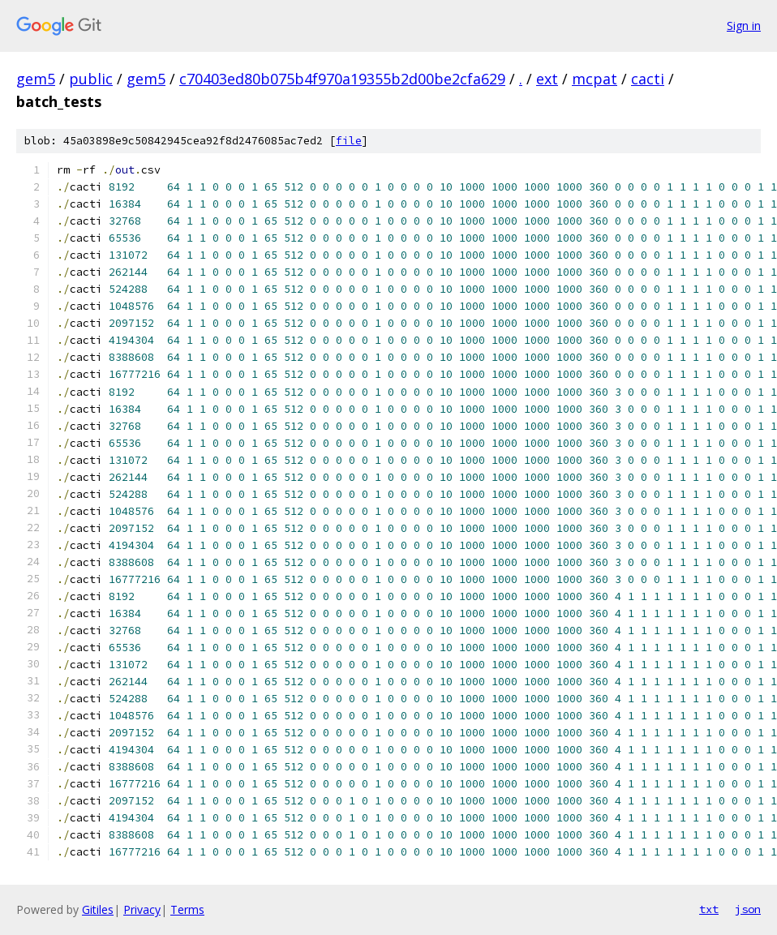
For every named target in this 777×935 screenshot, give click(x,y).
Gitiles (98, 909)
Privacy (142, 909)
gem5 (35, 78)
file (349, 141)
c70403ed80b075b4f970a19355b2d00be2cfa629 (342, 78)
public (91, 78)
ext (547, 78)
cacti (647, 78)
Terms (187, 909)
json (748, 909)
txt (709, 909)
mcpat (594, 78)
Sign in (744, 25)
